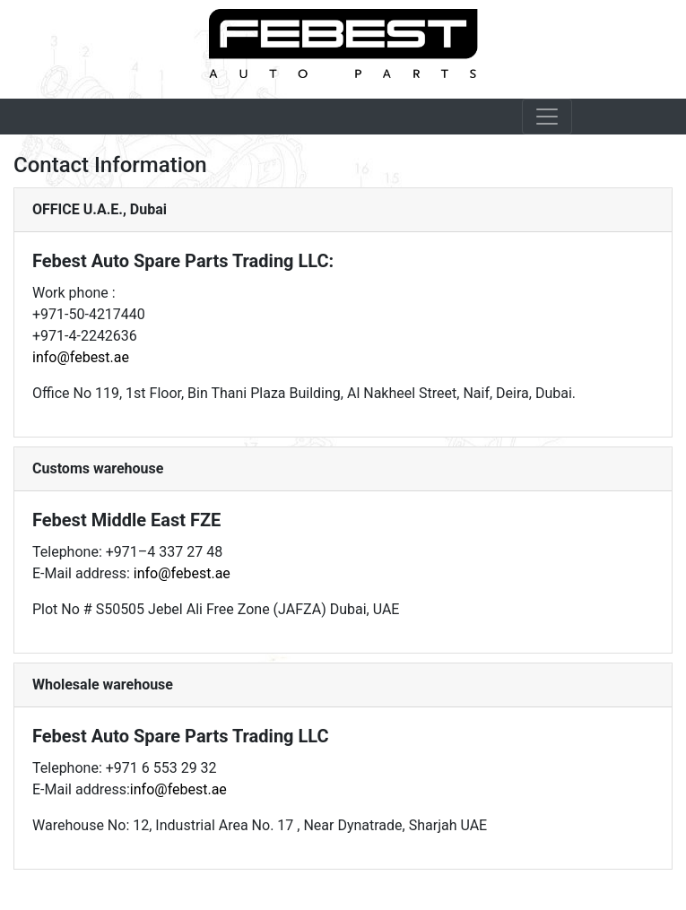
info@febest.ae (80, 357)
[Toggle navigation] (547, 116)
